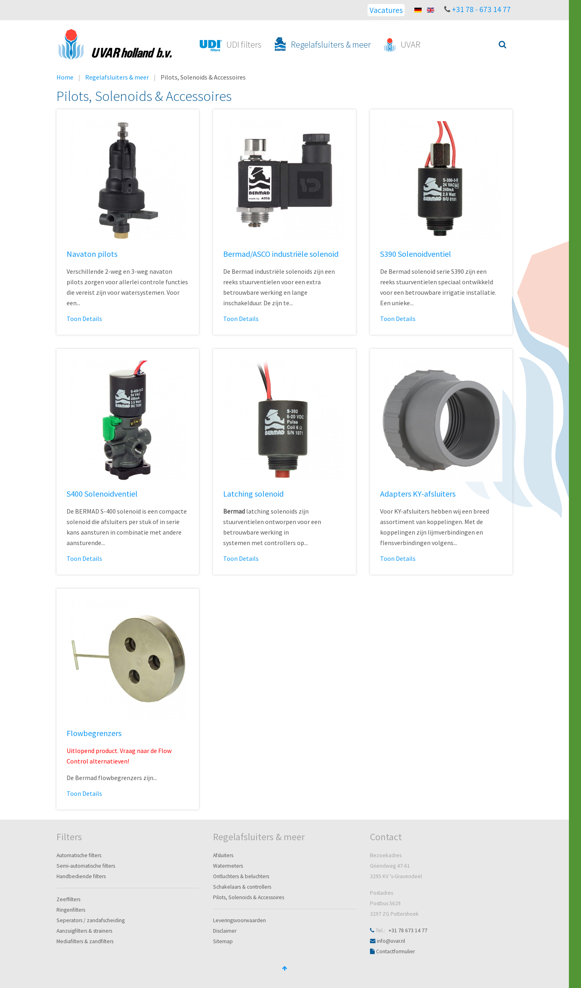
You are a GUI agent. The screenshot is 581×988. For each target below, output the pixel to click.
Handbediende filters (81, 876)
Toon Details (84, 319)
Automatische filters (78, 855)
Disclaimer (224, 930)
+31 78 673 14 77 (408, 930)
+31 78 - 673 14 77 (481, 9)
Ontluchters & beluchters (241, 876)
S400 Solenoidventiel (102, 494)
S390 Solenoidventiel (415, 254)
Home (64, 77)
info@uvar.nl (391, 941)
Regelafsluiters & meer (117, 77)
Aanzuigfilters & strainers (84, 930)
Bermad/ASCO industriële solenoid (281, 254)
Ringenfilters (70, 909)
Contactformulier (395, 951)
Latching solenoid (253, 494)
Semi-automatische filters (85, 865)
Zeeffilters (68, 899)
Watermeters (228, 865)
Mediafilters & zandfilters (84, 941)
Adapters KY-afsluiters (418, 494)
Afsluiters (223, 855)
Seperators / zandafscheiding (90, 920)
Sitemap (223, 941)
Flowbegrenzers (94, 733)
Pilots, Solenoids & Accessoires (248, 897)
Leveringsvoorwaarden (239, 920)
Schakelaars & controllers (242, 886)
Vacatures (386, 10)
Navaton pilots (92, 254)
